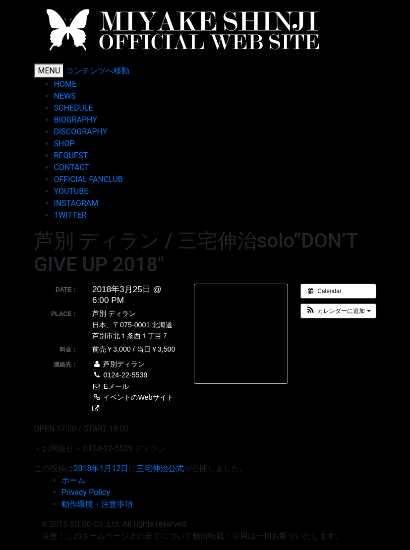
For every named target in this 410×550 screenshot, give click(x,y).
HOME (65, 84)
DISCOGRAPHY (81, 131)
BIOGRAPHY (75, 119)
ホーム (73, 480)
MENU (49, 70)
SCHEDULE (73, 108)
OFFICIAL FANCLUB (88, 179)
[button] (338, 311)
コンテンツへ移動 (97, 70)
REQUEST (75, 155)
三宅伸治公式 (160, 468)
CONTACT (72, 167)
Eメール (110, 386)
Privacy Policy (86, 492)
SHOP (64, 143)
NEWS (65, 96)
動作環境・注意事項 (97, 504)
